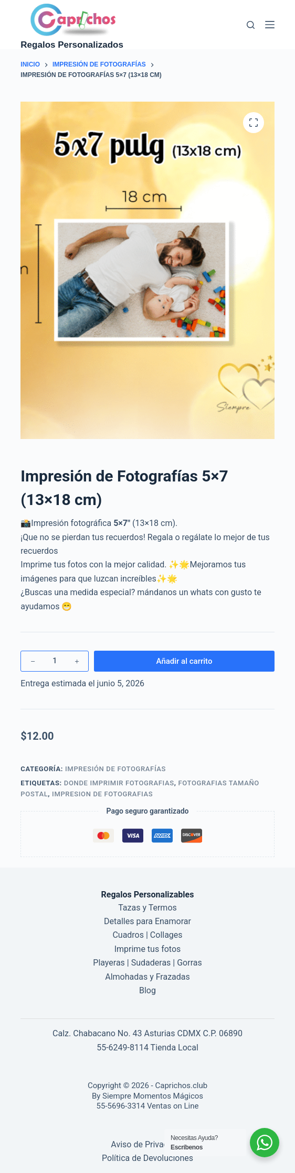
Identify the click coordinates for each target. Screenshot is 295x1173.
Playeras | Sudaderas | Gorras (147, 963)
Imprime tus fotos (147, 949)
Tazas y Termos (147, 908)
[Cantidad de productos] (54, 661)
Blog (147, 990)
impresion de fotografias (102, 794)
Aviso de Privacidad (147, 1144)
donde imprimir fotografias (119, 783)
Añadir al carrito (184, 661)
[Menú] (270, 24)
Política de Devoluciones (147, 1158)
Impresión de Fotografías (115, 769)
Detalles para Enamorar (147, 921)
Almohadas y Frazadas (147, 977)
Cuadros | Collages (147, 935)
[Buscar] (251, 25)
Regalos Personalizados (71, 45)
